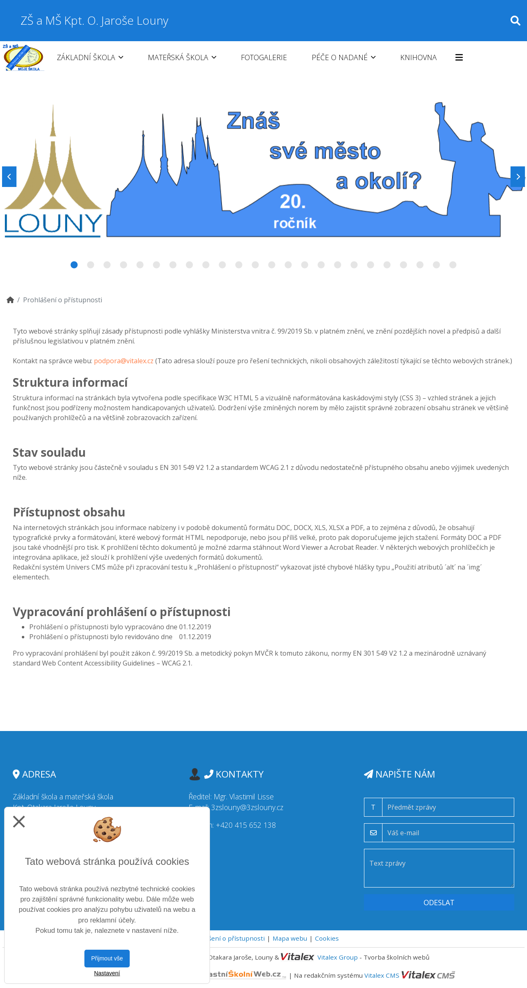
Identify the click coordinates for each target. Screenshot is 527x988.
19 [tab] (370, 265)
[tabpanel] (263, 177)
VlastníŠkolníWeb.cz (210, 975)
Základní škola (90, 57)
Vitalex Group (337, 957)
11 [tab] (239, 265)
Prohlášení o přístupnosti (227, 938)
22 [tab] (420, 265)
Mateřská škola (182, 57)
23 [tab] (436, 265)
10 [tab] (222, 265)
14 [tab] (288, 265)
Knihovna (418, 57)
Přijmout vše (107, 958)
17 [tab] (337, 265)
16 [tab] (321, 265)
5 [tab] (140, 265)
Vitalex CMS (381, 975)
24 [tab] (453, 265)
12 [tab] (255, 265)
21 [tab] (403, 265)
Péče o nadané (343, 57)
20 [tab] (387, 265)
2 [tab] (90, 265)
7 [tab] (173, 265)
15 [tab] (305, 265)
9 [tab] (206, 265)
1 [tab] (74, 265)
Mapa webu (290, 938)
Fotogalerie (264, 57)
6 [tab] (156, 265)
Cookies (327, 938)
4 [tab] (123, 265)
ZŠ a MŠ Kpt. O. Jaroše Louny (94, 20)
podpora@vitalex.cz (124, 360)
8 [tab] (189, 265)
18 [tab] (354, 265)
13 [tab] (272, 265)
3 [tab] (107, 265)
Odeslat (439, 902)
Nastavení (107, 973)
